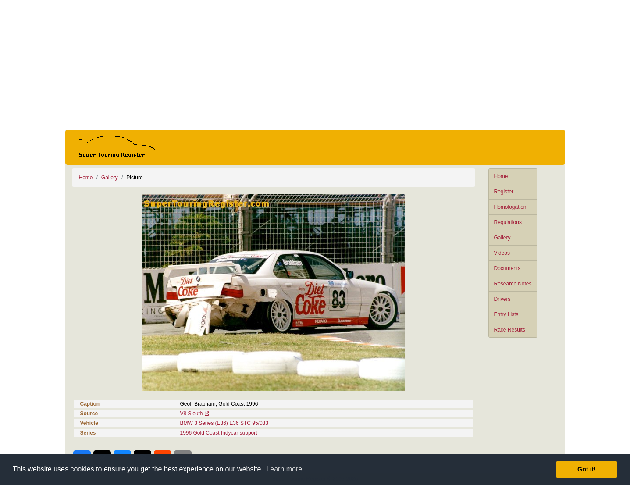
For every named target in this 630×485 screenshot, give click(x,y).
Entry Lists (506, 314)
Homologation (510, 207)
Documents (507, 268)
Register (504, 192)
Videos (502, 253)
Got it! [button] (586, 469)
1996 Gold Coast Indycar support (218, 433)
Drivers (502, 299)
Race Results (509, 330)
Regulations (508, 222)
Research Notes (513, 284)
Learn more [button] (284, 469)
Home (501, 176)
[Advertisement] (315, 65)
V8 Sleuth (191, 413)
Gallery (502, 238)
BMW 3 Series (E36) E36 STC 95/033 (224, 423)
